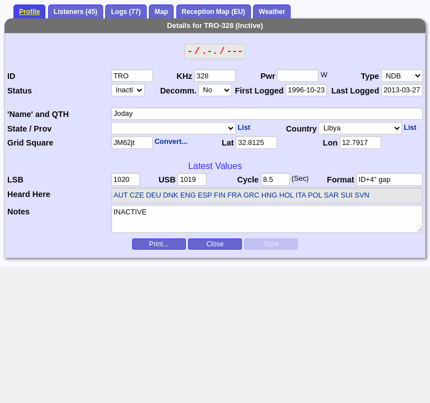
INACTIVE (267, 219)
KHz (184, 76)
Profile (29, 12)
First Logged (259, 90)
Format (340, 179)
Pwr (267, 76)
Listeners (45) (75, 12)
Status (19, 90)
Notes (18, 211)
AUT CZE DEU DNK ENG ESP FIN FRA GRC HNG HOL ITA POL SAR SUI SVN (242, 195)
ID (11, 76)
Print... (159, 244)
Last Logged (355, 90)
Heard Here (28, 194)
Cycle (248, 179)
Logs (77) (126, 12)
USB (166, 179)
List (243, 127)
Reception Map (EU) (213, 12)
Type (370, 76)
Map (161, 12)
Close (215, 244)
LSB (15, 179)
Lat (228, 142)
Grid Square (30, 142)
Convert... (171, 141)
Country (301, 128)
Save (271, 244)
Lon (330, 142)
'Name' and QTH (38, 114)
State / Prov (29, 128)
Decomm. (178, 90)
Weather (272, 12)
